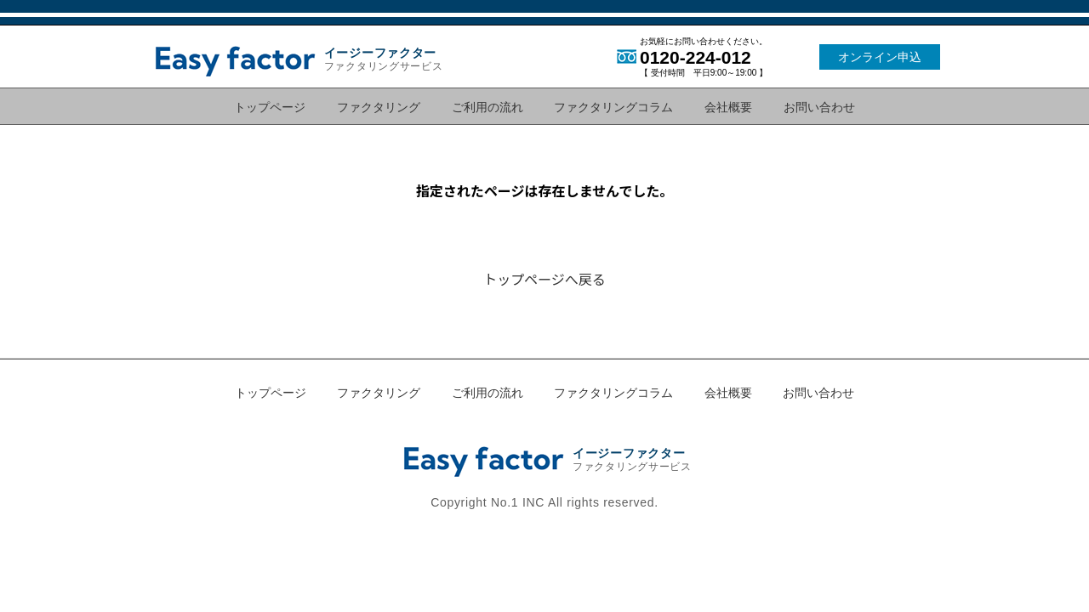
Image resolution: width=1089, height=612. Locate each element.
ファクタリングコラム (613, 106)
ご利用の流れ (487, 106)
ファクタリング (378, 106)
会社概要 (728, 106)
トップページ (269, 106)
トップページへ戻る (544, 279)
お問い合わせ (819, 106)
